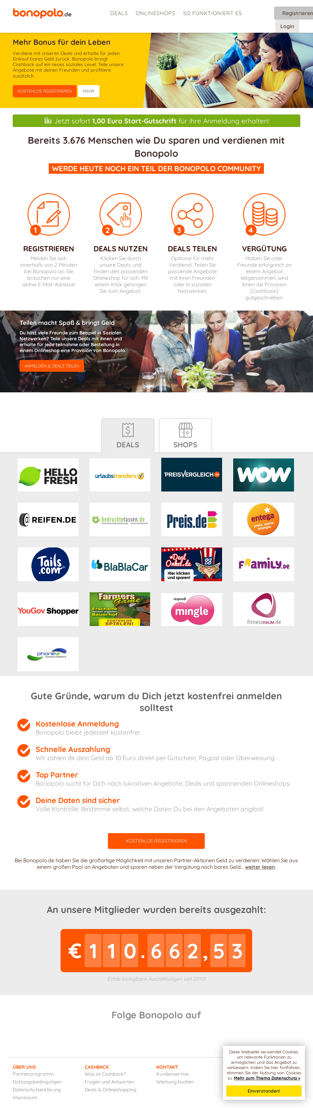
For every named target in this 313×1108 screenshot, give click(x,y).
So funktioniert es (212, 13)
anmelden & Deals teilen (52, 365)
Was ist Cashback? (105, 1074)
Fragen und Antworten (109, 1082)
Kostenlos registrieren (45, 91)
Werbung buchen (175, 1082)
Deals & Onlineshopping (110, 1090)
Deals (119, 13)
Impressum (25, 1097)
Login (287, 26)
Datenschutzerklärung (37, 1090)
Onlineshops (155, 13)
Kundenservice (172, 1074)
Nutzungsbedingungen (37, 1082)
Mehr (89, 91)
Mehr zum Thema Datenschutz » (267, 1078)
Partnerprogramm (33, 1074)
